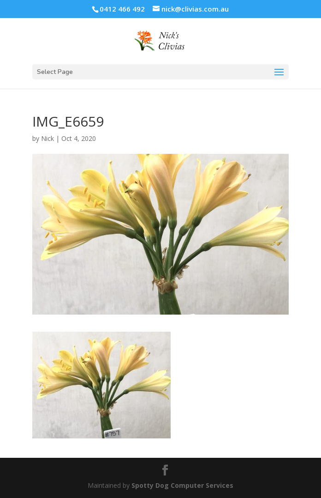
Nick (47, 138)
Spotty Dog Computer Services (182, 485)
